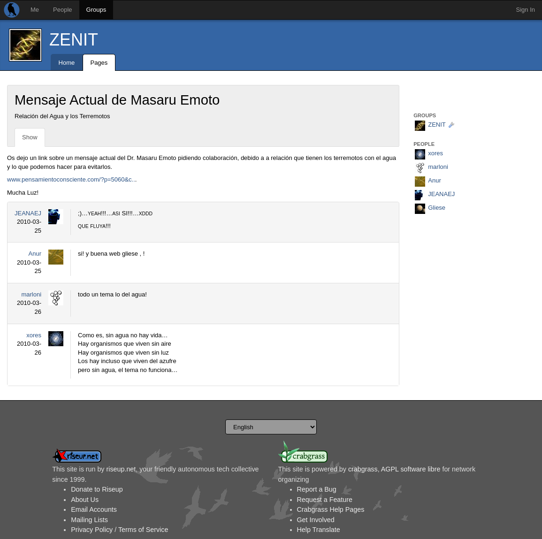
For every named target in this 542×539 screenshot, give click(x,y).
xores (33, 335)
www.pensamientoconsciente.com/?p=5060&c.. (71, 179)
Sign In (525, 9)
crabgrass (363, 469)
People (62, 9)
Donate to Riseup (96, 489)
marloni (31, 294)
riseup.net (121, 469)
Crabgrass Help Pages (331, 509)
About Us (85, 499)
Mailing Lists (89, 520)
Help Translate (318, 529)
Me (35, 9)
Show (30, 137)
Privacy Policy (92, 529)
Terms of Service (143, 529)
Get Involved (316, 520)
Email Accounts (94, 509)
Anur (35, 253)
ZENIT (73, 39)
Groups (96, 9)
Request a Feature (324, 499)
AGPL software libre (411, 469)
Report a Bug (316, 489)
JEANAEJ (28, 213)
